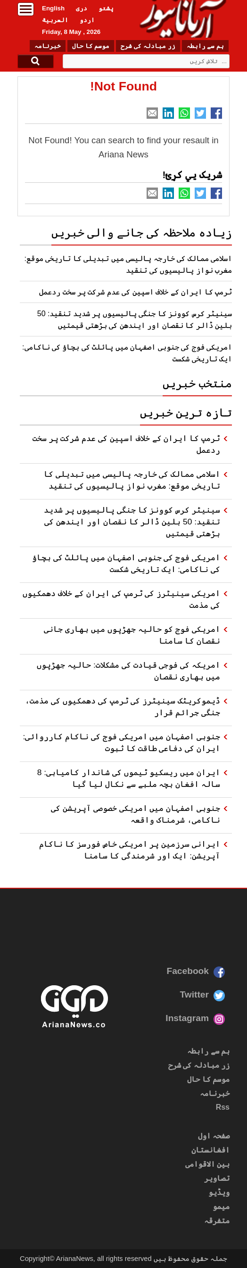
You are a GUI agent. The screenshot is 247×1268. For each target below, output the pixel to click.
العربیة (55, 20)
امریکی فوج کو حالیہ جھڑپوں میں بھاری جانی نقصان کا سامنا (132, 635)
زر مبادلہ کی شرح (148, 45)
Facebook (187, 971)
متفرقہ (217, 1221)
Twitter (194, 994)
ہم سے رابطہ (205, 45)
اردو (87, 20)
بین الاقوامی (207, 1164)
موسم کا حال (90, 45)
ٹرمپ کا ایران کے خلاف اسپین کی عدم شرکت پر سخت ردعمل (135, 292)
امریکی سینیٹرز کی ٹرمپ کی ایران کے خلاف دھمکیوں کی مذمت (121, 599)
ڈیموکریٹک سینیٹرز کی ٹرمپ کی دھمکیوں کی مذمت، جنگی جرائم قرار (122, 706)
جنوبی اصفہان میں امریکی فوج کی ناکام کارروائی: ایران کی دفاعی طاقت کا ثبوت (121, 742)
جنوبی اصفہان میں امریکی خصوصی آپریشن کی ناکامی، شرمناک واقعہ (135, 814)
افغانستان (210, 1150)
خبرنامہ (47, 45)
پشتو (106, 8)
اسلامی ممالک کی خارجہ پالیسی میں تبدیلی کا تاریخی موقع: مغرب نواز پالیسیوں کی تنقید (132, 480)
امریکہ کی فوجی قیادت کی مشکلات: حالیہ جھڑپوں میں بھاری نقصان (128, 670)
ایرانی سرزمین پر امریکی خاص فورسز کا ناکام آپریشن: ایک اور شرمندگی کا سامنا (129, 849)
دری (81, 8)
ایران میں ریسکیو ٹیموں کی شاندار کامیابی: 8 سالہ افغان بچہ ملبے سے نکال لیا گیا (128, 778)
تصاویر (217, 1178)
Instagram (187, 1018)
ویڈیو (219, 1192)
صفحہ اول (214, 1136)
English (53, 8)
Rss (223, 1107)
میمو (221, 1207)
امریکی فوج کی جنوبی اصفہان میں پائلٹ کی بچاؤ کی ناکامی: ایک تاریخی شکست (126, 563)
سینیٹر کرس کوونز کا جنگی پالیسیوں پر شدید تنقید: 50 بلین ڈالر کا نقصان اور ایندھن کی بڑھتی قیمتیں (132, 521)
